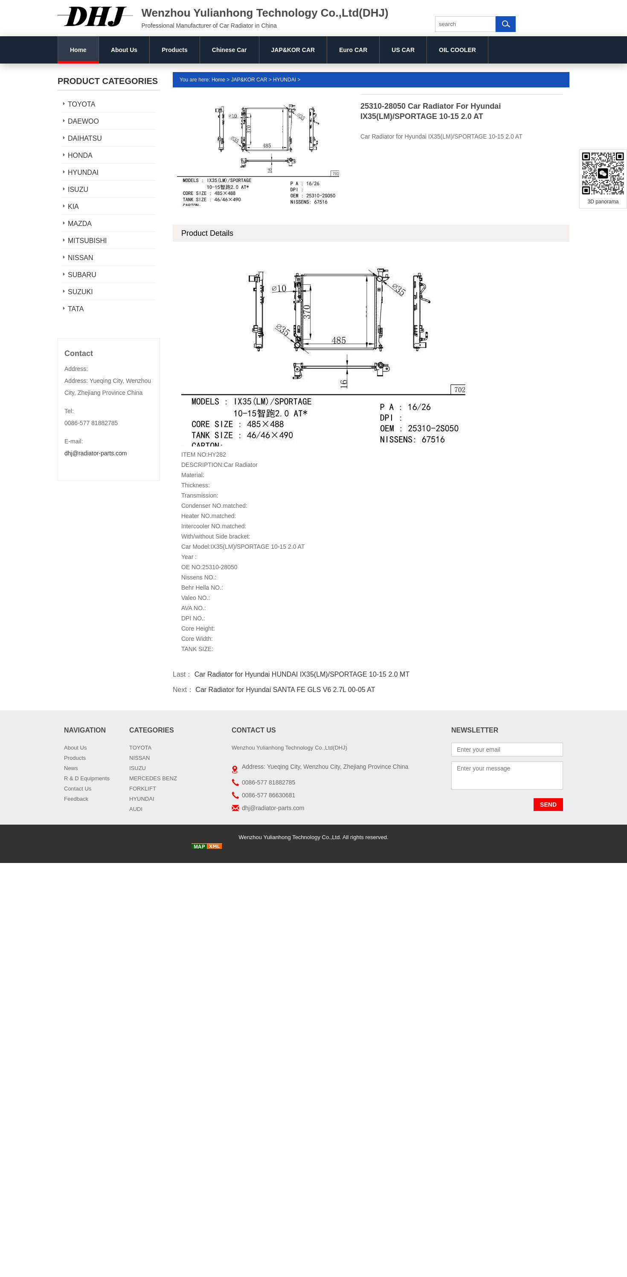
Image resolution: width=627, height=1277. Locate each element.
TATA (76, 309)
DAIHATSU (85, 138)
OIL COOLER (457, 49)
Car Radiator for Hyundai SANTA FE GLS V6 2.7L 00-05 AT (284, 689)
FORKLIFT (142, 788)
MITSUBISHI (87, 240)
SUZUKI (80, 291)
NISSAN (80, 257)
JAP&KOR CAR (293, 49)
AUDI (135, 809)
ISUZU (78, 189)
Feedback (76, 799)
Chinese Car (229, 49)
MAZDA (80, 223)
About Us (124, 49)
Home (78, 49)
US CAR (403, 49)
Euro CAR (353, 49)
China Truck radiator (249, 847)
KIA (73, 206)
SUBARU (82, 274)
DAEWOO (83, 121)
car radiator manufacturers (357, 847)
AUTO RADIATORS (299, 847)
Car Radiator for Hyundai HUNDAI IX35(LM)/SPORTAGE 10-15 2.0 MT (300, 674)
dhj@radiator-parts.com (95, 453)
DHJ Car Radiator (413, 847)
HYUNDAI (83, 172)
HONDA (80, 155)
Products (175, 49)
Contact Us (77, 788)
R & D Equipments (87, 778)
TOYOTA (81, 104)
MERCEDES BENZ (153, 778)
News (71, 768)
